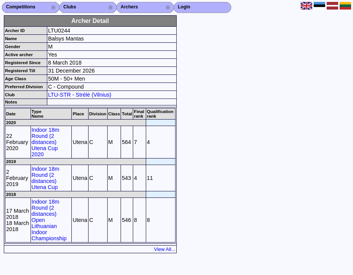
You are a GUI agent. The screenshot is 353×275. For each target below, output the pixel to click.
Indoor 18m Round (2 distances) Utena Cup (46, 178)
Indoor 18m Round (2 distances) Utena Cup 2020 (46, 142)
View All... (165, 249)
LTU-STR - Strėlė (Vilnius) (79, 95)
